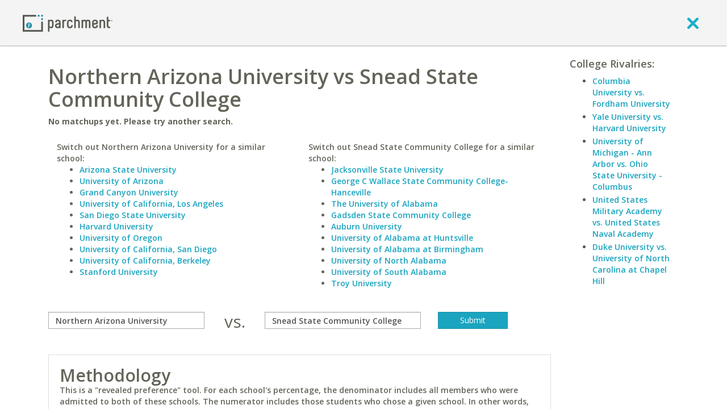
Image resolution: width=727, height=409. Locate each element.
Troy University (361, 283)
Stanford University (119, 271)
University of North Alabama (388, 260)
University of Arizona (122, 181)
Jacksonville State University (387, 169)
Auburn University (366, 226)
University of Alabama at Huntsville (402, 237)
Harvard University (116, 226)
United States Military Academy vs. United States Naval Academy (627, 216)
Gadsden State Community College (401, 215)
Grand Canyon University (129, 192)
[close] (693, 23)
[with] (343, 320)
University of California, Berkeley (145, 260)
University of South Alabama (388, 271)
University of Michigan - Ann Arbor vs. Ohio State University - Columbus (627, 164)
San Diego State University (133, 215)
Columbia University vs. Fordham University (631, 92)
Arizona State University (128, 169)
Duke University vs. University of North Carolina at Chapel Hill (631, 263)
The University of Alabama (384, 203)
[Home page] (67, 22)
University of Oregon (121, 237)
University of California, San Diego (148, 249)
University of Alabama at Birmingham (407, 249)
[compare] (126, 320)
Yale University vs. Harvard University (629, 122)
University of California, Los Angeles (151, 203)
